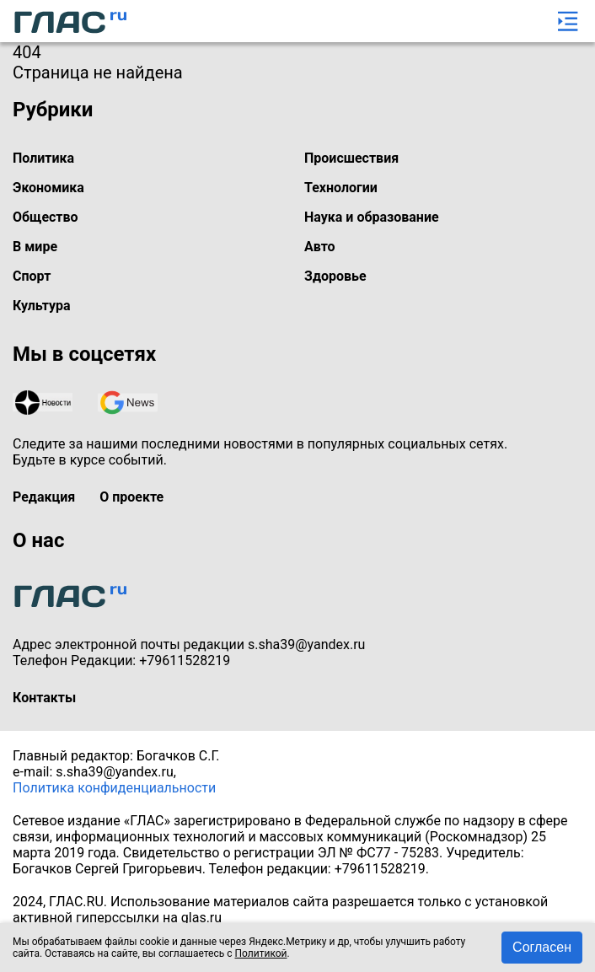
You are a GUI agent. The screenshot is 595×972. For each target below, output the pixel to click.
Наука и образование (371, 217)
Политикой (261, 953)
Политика (43, 158)
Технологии (341, 188)
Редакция (44, 497)
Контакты (44, 698)
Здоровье (335, 276)
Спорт (32, 276)
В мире (35, 247)
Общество (45, 217)
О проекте (131, 497)
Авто (319, 247)
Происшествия (351, 158)
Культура (42, 306)
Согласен (541, 947)
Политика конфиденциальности (114, 788)
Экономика (48, 188)
